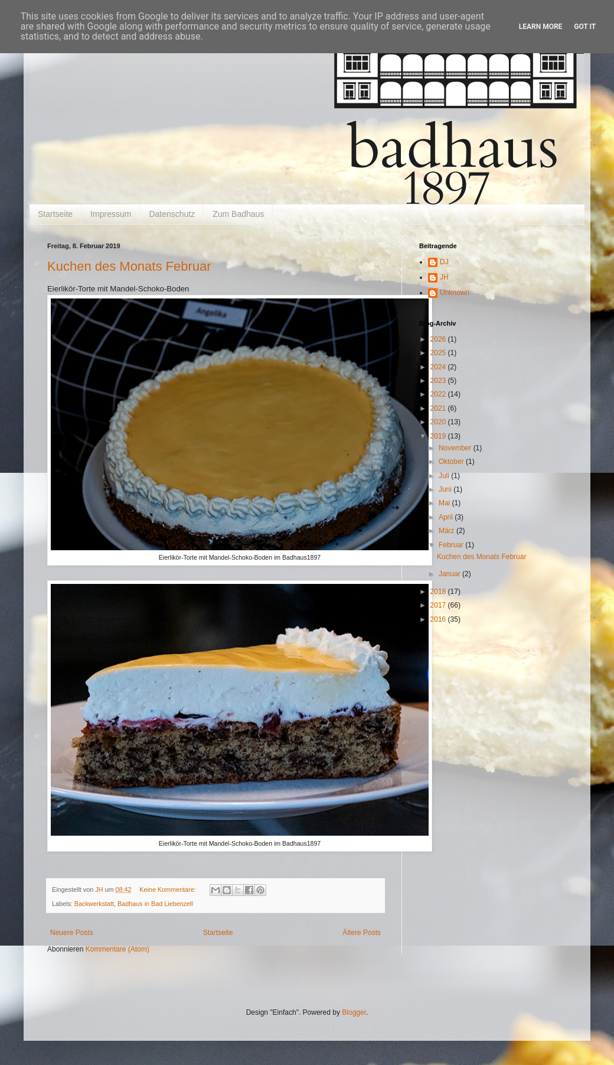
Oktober (452, 461)
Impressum (110, 214)
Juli (445, 476)
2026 (439, 339)
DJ (444, 262)
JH (444, 277)
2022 (439, 394)
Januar (450, 574)
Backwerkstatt (94, 903)
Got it (585, 26)
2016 (439, 619)
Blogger (354, 1012)
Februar (452, 545)
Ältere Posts (361, 932)
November (456, 448)
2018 (439, 591)
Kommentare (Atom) (117, 949)
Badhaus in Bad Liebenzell (155, 903)
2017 (439, 605)
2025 (439, 353)
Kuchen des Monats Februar (129, 266)
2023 (439, 380)
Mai (445, 503)
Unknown (454, 292)
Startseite (55, 214)
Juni (446, 489)
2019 (439, 436)
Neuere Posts (71, 932)
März (447, 531)
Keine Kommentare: (168, 889)
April (447, 517)
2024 (439, 367)
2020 (439, 422)
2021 (439, 408)
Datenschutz (172, 214)
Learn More (541, 26)
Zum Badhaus (238, 214)
